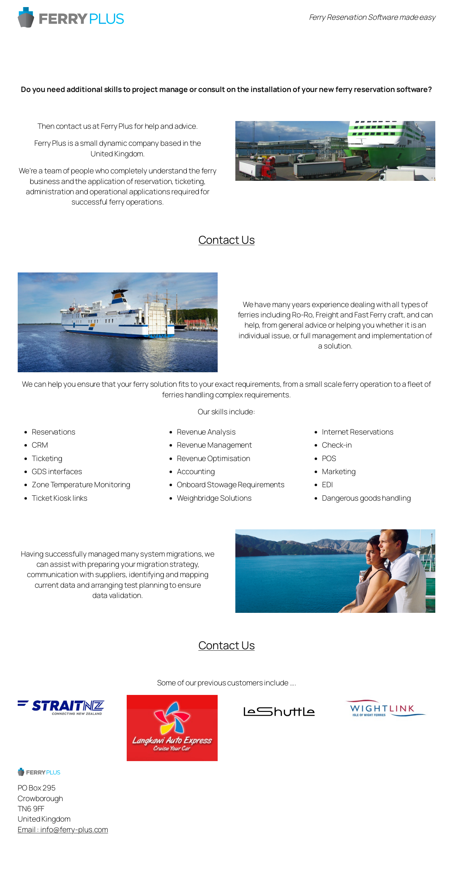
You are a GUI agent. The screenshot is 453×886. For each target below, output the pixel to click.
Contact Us (227, 239)
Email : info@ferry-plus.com (63, 829)
